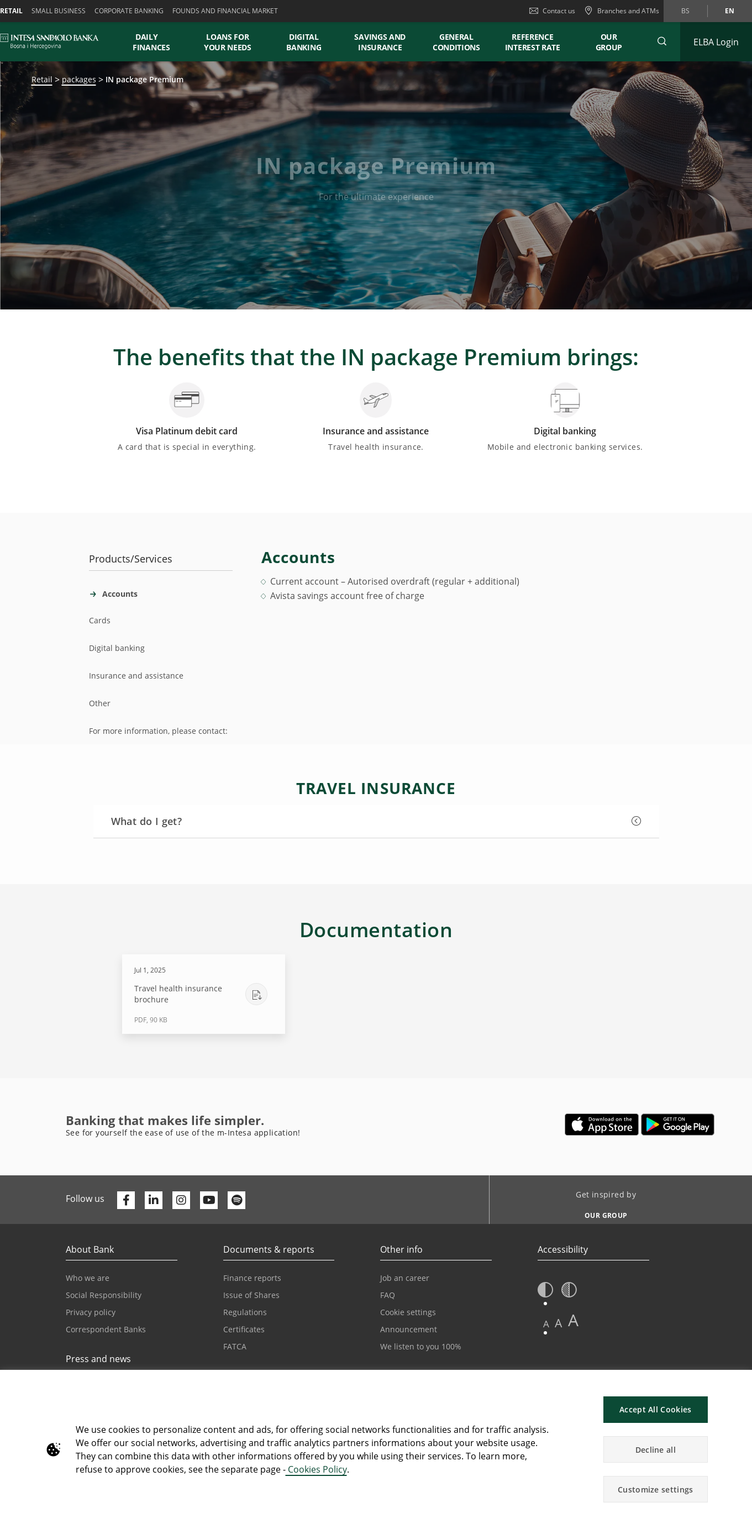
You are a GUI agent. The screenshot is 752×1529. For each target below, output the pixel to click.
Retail (41, 79)
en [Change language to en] (729, 10)
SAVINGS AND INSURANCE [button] (380, 41)
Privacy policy (90, 1312)
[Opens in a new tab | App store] (602, 1124)
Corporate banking (129, 10)
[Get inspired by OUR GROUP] (602, 1212)
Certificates (244, 1329)
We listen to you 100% (420, 1346)
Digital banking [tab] (117, 648)
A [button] (546, 1323)
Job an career (404, 1278)
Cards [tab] (100, 620)
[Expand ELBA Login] (716, 41)
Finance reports (252, 1278)
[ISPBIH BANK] (52, 41)
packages (79, 79)
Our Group (609, 41)
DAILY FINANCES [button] (151, 41)
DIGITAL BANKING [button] (303, 41)
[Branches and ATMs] (622, 11)
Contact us (552, 10)
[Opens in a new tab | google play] (677, 1124)
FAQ (387, 1295)
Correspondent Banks (106, 1329)
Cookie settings (408, 1312)
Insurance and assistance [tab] (136, 675)
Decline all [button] (655, 1449)
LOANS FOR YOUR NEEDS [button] (227, 41)
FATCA (234, 1346)
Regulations (245, 1312)
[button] (662, 41)
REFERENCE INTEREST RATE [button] (532, 41)
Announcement (408, 1329)
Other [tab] (100, 703)
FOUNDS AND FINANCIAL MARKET (225, 10)
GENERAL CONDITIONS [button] (456, 41)
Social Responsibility (103, 1295)
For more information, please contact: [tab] (158, 731)
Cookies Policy (316, 1469)
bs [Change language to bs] (685, 10)
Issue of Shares (251, 1295)
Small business (58, 10)
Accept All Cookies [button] (655, 1409)
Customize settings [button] (655, 1489)
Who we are (87, 1278)
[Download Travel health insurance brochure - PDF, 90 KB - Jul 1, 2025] (204, 994)
